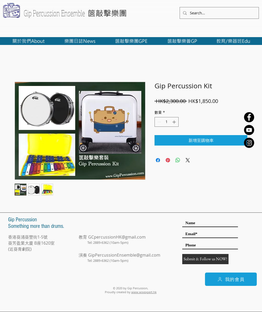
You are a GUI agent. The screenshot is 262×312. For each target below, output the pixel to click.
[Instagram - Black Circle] (249, 143)
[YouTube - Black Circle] (249, 130)
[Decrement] (158, 121)
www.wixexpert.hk (144, 292)
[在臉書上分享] (158, 160)
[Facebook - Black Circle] (249, 117)
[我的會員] (231, 279)
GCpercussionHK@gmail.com (117, 237)
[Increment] (174, 121)
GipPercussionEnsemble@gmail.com (124, 255)
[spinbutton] (166, 121)
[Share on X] (188, 160)
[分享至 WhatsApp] (178, 160)
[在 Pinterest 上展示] (168, 160)
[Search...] (219, 13)
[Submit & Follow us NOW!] (205, 259)
